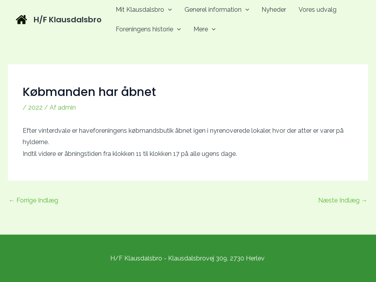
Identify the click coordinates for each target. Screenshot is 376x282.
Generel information (216, 9)
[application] (168, 9)
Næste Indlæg (342, 200)
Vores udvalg (318, 9)
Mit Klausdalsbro (144, 9)
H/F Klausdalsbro (68, 19)
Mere (204, 29)
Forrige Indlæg (33, 200)
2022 (35, 107)
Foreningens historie (148, 29)
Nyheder (273, 9)
